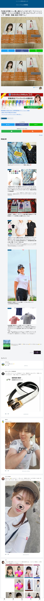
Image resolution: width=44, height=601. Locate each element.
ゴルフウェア (3, 118)
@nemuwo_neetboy (26, 372)
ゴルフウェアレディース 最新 (36, 593)
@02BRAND (26, 315)
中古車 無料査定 (22, 595)
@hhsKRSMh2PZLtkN (26, 552)
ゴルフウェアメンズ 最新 (22, 593)
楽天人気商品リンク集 (8, 595)
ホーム (8, 593)
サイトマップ (36, 595)
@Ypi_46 (26, 506)
